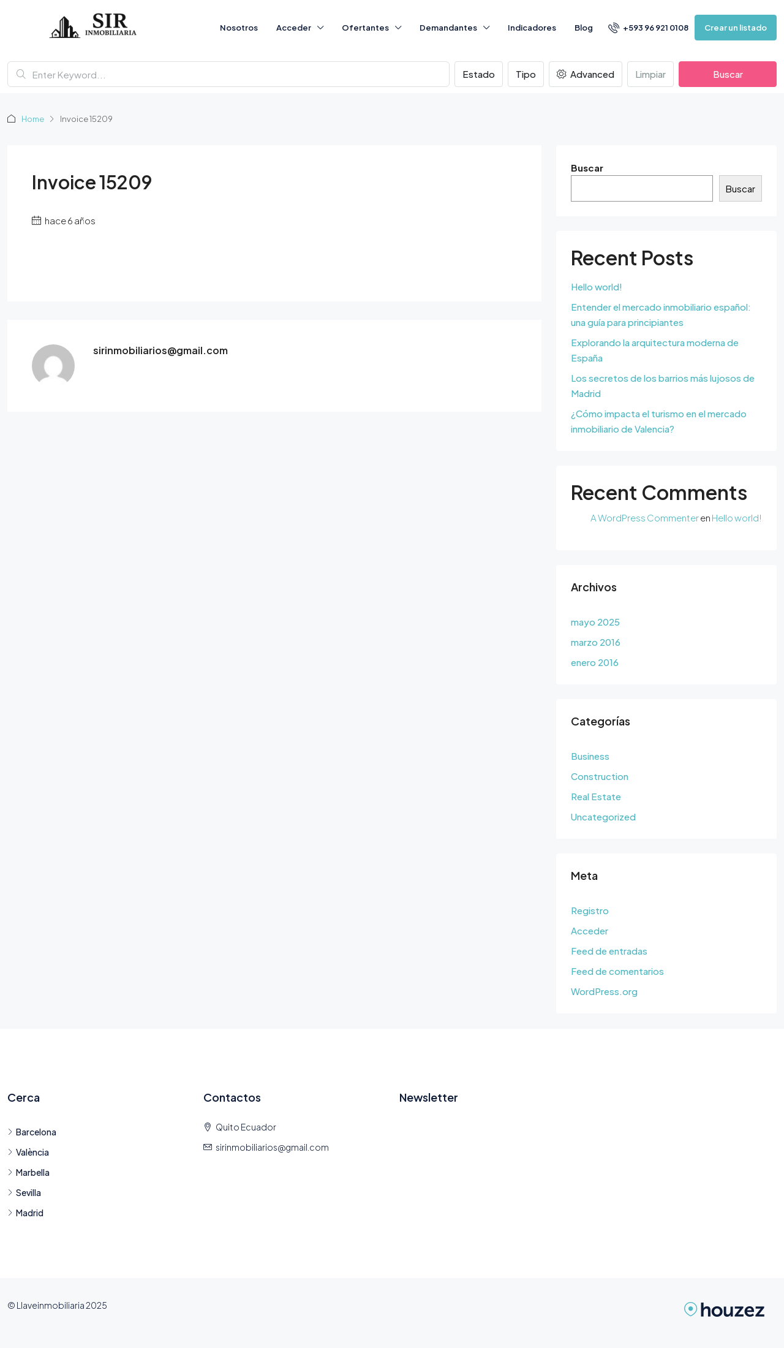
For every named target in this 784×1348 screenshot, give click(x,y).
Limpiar (650, 74)
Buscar (728, 74)
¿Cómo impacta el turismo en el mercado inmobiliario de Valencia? (659, 420)
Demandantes (448, 27)
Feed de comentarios (617, 971)
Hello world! (596, 286)
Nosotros (239, 27)
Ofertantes (365, 27)
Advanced (585, 74)
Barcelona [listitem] (31, 1131)
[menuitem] (648, 28)
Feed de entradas (609, 950)
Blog (584, 27)
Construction (599, 776)
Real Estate (596, 796)
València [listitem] (28, 1151)
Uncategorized (603, 816)
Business (590, 756)
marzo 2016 (595, 642)
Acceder (293, 27)
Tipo (526, 74)
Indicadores (532, 27)
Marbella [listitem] (28, 1172)
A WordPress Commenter (644, 517)
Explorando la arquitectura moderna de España (655, 349)
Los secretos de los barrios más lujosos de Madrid (663, 385)
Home (33, 119)
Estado (478, 74)
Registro (590, 910)
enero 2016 (595, 662)
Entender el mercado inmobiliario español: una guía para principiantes (661, 314)
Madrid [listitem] (25, 1212)
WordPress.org (604, 991)
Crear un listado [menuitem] (735, 27)
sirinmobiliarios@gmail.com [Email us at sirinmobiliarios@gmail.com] (272, 1147)
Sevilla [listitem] (24, 1192)
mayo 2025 (595, 621)
